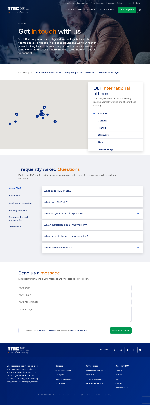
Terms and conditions (60, 394)
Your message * (26, 309)
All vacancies (60, 383)
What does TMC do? (56, 202)
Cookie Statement (88, 394)
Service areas (107, 10)
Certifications (100, 394)
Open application (68, 3)
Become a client (82, 3)
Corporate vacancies (63, 379)
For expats (59, 375)
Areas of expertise (97, 3)
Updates (119, 3)
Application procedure (20, 203)
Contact (128, 3)
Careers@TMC (127, 10)
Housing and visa (18, 211)
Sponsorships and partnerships (18, 218)
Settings (109, 394)
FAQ (117, 379)
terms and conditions (47, 330)
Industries (110, 3)
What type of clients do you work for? (66, 236)
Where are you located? (58, 247)
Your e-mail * (24, 295)
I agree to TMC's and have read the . (56, 330)
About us (69, 10)
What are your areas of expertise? (63, 213)
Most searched (121, 388)
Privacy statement (75, 394)
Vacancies (14, 196)
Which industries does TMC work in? (65, 225)
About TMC (15, 188)
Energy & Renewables (94, 379)
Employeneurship (86, 10)
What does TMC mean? (57, 191)
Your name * (24, 288)
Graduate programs (63, 370)
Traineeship (15, 227)
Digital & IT (89, 375)
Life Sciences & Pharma (94, 383)
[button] (41, 111)
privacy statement (79, 330)
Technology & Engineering (95, 370)
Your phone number (28, 302)
